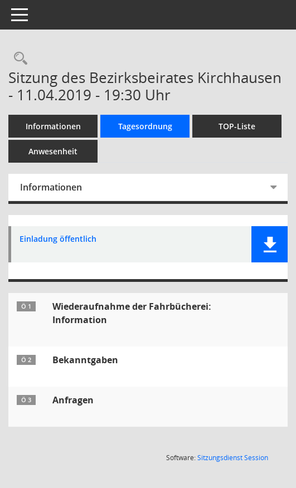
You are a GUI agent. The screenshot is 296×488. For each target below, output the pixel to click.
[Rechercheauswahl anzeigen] (17, 59)
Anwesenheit (52, 151)
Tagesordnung (145, 126)
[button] (269, 244)
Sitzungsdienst (232, 457)
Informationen (53, 126)
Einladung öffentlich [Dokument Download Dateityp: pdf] (58, 239)
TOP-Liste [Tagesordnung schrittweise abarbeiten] (237, 126)
